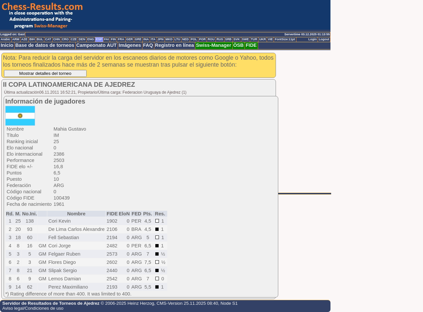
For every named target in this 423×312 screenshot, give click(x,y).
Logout (324, 39)
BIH (32, 39)
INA (146, 39)
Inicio (7, 45)
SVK (237, 39)
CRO (65, 39)
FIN (113, 39)
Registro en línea (174, 45)
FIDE (251, 45)
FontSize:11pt (285, 39)
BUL (40, 39)
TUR (254, 39)
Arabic (5, 39)
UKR (262, 39)
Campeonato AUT (96, 45)
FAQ (148, 45)
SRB (228, 39)
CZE (74, 39)
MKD (169, 39)
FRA (121, 39)
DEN (82, 39)
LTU (177, 39)
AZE (24, 39)
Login (312, 39)
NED (185, 39)
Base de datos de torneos (44, 45)
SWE (245, 39)
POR (202, 39)
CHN (56, 39)
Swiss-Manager (213, 45)
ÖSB (238, 45)
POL (194, 39)
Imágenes (130, 45)
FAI (106, 39)
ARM (15, 39)
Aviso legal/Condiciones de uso (32, 308)
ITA (153, 39)
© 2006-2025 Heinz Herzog (127, 303)
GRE (138, 39)
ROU (211, 39)
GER (129, 39)
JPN (161, 39)
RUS (219, 39)
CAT (48, 39)
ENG (90, 39)
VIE (270, 39)
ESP (99, 39)
